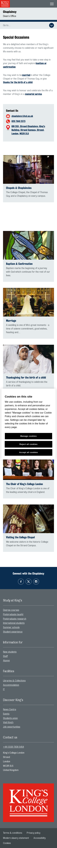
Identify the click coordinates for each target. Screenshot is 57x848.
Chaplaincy (9, 12)
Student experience (12, 632)
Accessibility (40, 838)
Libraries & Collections (14, 680)
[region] (28, 424)
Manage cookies (28, 436)
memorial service (33, 94)
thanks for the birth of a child (18, 82)
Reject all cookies (29, 444)
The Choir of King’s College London (24, 484)
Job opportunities (11, 727)
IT (4, 689)
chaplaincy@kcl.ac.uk (22, 116)
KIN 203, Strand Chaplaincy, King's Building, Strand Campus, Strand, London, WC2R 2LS (28, 130)
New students (10, 652)
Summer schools (11, 627)
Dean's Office (9, 16)
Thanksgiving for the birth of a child (26, 377)
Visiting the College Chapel (20, 537)
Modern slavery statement (16, 838)
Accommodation (11, 685)
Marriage (11, 321)
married (26, 75)
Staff (5, 656)
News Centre (9, 709)
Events (6, 714)
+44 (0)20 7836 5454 (13, 747)
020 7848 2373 (18, 121)
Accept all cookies (28, 452)
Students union (10, 718)
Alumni (6, 660)
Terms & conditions (12, 833)
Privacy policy (33, 833)
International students (14, 623)
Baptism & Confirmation (19, 264)
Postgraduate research (14, 619)
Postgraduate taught (13, 614)
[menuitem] (28, 610)
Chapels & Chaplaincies (19, 188)
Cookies (7, 843)
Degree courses (11, 610)
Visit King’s (8, 722)
